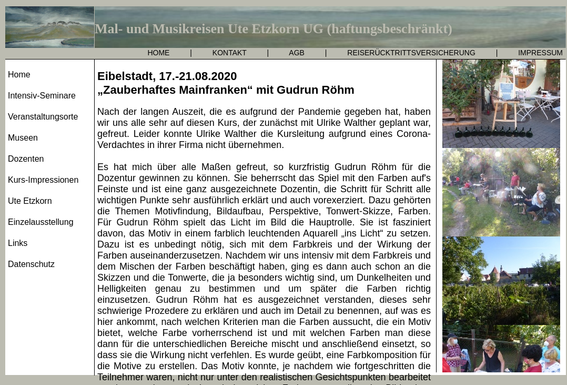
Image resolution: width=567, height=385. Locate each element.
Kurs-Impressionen (43, 179)
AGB (297, 52)
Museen (23, 137)
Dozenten (26, 158)
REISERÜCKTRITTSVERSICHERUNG (411, 52)
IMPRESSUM (540, 52)
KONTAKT (229, 52)
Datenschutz (31, 264)
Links (17, 243)
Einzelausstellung (41, 222)
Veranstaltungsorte (43, 116)
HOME (158, 52)
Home (19, 74)
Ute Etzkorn (30, 200)
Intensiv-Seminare (42, 95)
